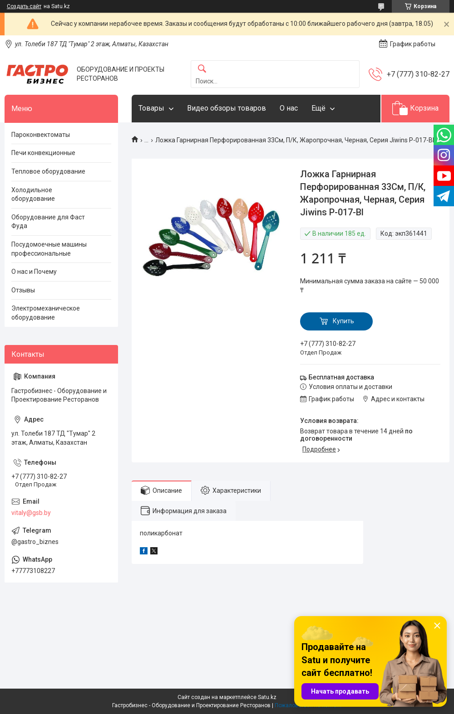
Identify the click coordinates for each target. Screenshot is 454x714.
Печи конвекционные (43, 152)
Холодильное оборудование (33, 194)
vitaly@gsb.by (31, 512)
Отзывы (23, 290)
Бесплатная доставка (341, 377)
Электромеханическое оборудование (45, 313)
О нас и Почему (34, 271)
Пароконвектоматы (40, 134)
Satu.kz (267, 697)
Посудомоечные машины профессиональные (49, 249)
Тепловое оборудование (48, 171)
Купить (343, 321)
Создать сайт (24, 6)
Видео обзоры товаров (226, 108)
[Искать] (202, 69)
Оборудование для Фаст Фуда (48, 222)
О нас (289, 108)
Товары (151, 108)
